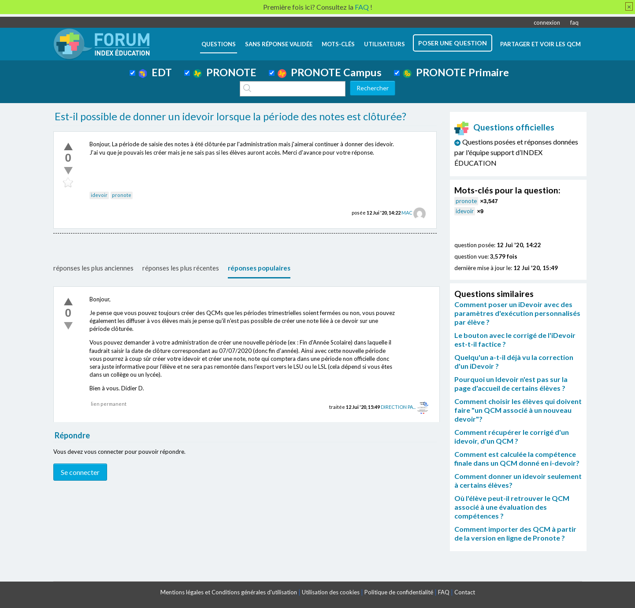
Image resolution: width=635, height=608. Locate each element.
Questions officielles (504, 127)
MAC (406, 212)
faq (574, 22)
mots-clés (338, 44)
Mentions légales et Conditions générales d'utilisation (228, 592)
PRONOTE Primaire (456, 72)
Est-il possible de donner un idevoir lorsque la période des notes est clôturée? (230, 116)
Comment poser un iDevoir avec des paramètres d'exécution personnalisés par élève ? (517, 313)
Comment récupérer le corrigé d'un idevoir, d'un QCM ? (511, 436)
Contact (464, 592)
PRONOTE (224, 72)
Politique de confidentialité (398, 592)
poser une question (452, 43)
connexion (547, 22)
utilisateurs (384, 44)
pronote (121, 195)
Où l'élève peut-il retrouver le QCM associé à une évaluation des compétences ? (511, 507)
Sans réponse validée (278, 44)
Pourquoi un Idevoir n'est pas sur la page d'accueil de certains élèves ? (511, 383)
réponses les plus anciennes (93, 268)
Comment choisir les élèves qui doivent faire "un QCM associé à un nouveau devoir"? (518, 410)
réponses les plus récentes (180, 268)
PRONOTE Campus (330, 72)
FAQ (443, 592)
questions (218, 44)
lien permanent (108, 404)
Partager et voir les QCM (540, 44)
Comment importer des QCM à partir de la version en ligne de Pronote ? (515, 533)
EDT (155, 72)
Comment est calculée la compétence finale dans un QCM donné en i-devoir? (516, 458)
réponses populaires (259, 268)
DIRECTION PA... (398, 407)
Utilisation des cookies (331, 592)
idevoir (99, 195)
